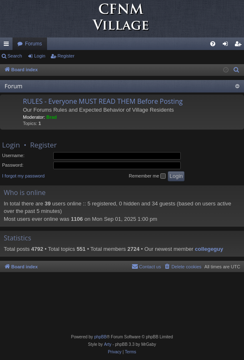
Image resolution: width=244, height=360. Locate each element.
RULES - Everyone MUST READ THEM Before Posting (103, 101)
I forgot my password (23, 175)
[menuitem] (213, 44)
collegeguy (209, 249)
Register (66, 55)
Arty (108, 344)
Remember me (147, 176)
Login (39, 55)
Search (14, 55)
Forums (33, 44)
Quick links (7, 45)
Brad (51, 117)
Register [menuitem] (239, 45)
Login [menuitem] (227, 45)
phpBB (100, 337)
